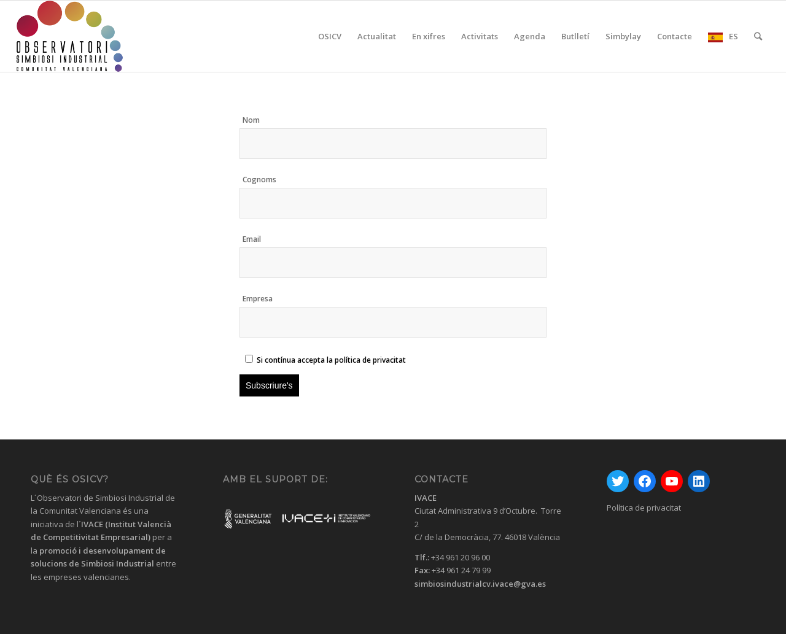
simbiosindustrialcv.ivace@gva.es (480, 583)
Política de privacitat (644, 507)
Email (252, 239)
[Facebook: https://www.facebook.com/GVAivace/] (645, 481)
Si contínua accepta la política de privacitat (331, 360)
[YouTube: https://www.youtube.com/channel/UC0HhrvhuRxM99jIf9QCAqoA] (672, 481)
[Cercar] (758, 36)
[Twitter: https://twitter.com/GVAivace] (618, 481)
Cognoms (259, 179)
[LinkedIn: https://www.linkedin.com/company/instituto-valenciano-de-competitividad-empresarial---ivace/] (699, 481)
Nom (251, 120)
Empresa (258, 298)
